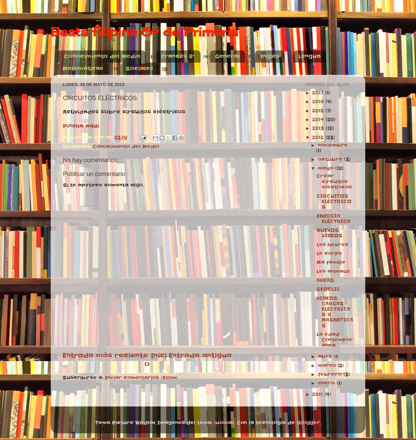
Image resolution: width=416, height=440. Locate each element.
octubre (331, 159)
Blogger (308, 423)
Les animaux (333, 271)
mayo (326, 168)
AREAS (325, 280)
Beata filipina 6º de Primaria (144, 31)
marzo (328, 365)
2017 (318, 93)
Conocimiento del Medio (102, 56)
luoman (224, 423)
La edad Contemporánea (335, 340)
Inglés (269, 56)
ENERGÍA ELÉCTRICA (333, 219)
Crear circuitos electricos (334, 181)
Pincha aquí (81, 126)
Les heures (332, 245)
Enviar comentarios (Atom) (141, 378)
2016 (318, 101)
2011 (318, 394)
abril (325, 356)
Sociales (139, 68)
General (227, 56)
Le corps (329, 253)
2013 (319, 128)
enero (327, 383)
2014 (319, 119)
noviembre (333, 145)
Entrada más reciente (105, 355)
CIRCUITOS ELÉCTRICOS (334, 201)
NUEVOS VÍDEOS (330, 233)
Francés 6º (178, 56)
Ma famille (331, 262)
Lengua (309, 56)
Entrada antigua (200, 355)
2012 (318, 137)
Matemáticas (83, 68)
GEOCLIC (328, 289)
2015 (318, 111)
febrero (330, 374)
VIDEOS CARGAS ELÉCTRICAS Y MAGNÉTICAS (335, 312)
